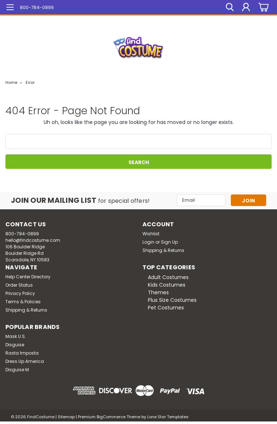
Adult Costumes (168, 277)
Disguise (14, 345)
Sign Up (169, 242)
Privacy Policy (20, 293)
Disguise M (17, 370)
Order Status (19, 285)
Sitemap (66, 417)
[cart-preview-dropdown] (262, 7)
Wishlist (150, 234)
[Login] (246, 7)
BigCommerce (111, 417)
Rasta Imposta (22, 353)
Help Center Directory (27, 277)
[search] (229, 7)
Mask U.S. (15, 336)
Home (11, 82)
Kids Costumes (166, 284)
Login (148, 242)
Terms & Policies (23, 302)
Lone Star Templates (168, 417)
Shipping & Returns (163, 250)
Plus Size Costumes (172, 300)
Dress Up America (24, 361)
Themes (158, 292)
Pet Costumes (166, 307)
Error (30, 82)
